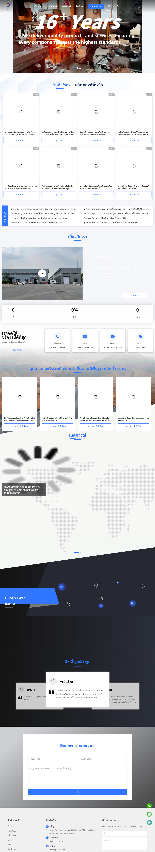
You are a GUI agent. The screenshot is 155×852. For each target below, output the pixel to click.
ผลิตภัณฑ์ (53, 6)
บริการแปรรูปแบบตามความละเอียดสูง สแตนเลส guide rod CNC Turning (43, 213)
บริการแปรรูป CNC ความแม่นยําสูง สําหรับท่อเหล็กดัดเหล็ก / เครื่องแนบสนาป (117, 213)
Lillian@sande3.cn (57, 850)
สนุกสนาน (96, 6)
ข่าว (10, 840)
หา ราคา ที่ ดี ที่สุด (20, 426)
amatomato (140, 347)
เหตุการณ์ (66, 6)
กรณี (10, 845)
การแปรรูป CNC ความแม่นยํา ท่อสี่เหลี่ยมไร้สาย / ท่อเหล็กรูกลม (39, 218)
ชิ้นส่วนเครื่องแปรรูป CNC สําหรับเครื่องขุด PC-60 (106, 218)
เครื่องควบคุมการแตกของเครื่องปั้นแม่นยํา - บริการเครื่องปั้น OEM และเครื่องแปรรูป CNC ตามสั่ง (117, 209)
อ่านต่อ (107, 295)
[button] (20, 697)
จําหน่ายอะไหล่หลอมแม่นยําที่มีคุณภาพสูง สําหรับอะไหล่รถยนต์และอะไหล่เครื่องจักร (44, 209)
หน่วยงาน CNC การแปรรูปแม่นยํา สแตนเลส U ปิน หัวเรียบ (36, 223)
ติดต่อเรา (80, 6)
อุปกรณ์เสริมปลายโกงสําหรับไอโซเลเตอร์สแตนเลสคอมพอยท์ (111, 223)
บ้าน (27, 6)
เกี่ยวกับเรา (39, 6)
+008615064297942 (113, 347)
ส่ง (77, 792)
